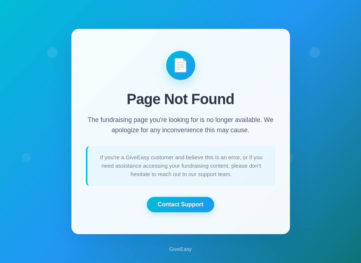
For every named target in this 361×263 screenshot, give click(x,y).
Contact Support (180, 204)
